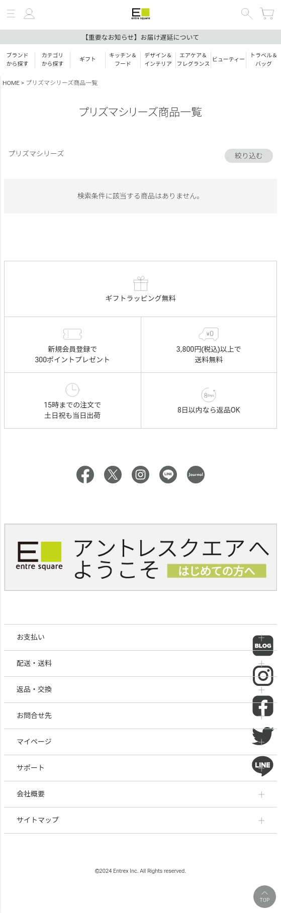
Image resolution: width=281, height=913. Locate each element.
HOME (11, 82)
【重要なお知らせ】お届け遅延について (140, 37)
